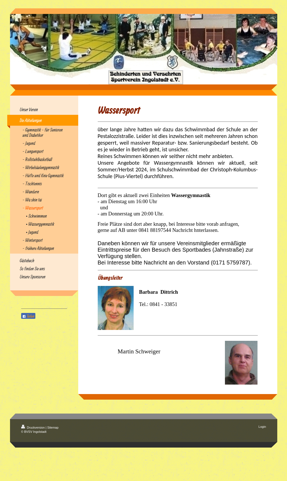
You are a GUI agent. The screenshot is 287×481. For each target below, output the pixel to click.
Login (262, 426)
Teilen (28, 316)
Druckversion (33, 427)
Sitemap (52, 427)
